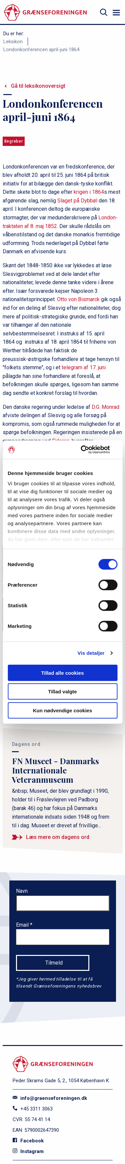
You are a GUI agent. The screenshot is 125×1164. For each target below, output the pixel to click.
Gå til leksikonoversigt (38, 86)
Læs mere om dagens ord (57, 837)
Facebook (28, 1141)
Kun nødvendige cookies (62, 710)
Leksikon (13, 42)
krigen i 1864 (89, 192)
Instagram (28, 1151)
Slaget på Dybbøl (77, 200)
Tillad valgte (62, 691)
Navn (22, 891)
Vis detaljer (91, 653)
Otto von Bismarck (78, 299)
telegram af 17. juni (84, 367)
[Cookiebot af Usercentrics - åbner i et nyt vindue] (89, 449)
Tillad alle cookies (62, 672)
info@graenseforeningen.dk (50, 1098)
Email (23, 925)
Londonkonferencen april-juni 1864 (41, 50)
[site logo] (45, 12)
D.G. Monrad (105, 407)
